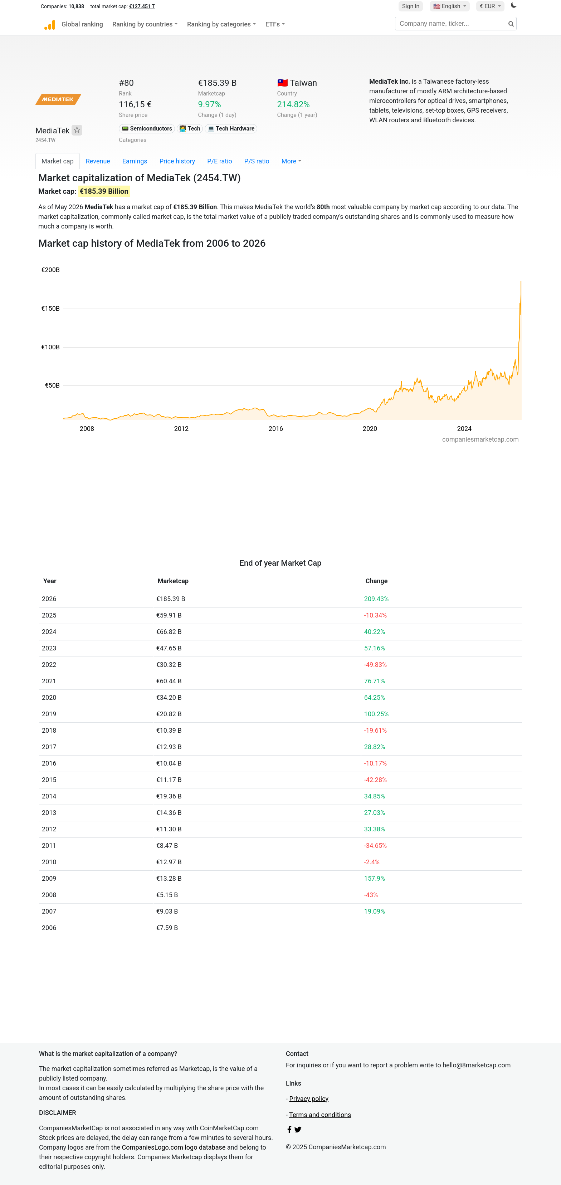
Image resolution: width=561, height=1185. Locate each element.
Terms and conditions (320, 1114)
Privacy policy (308, 1098)
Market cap (58, 161)
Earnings (134, 161)
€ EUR (488, 6)
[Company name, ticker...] (456, 23)
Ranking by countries (142, 24)
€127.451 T (142, 6)
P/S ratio (256, 161)
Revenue (98, 161)
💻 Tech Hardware (231, 128)
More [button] (289, 161)
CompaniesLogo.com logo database (174, 1147)
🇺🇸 (447, 6)
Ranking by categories (219, 24)
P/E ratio (219, 161)
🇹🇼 (297, 83)
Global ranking (82, 24)
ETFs (272, 24)
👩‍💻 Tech (189, 128)
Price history (177, 161)
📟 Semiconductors (147, 128)
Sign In (410, 6)
